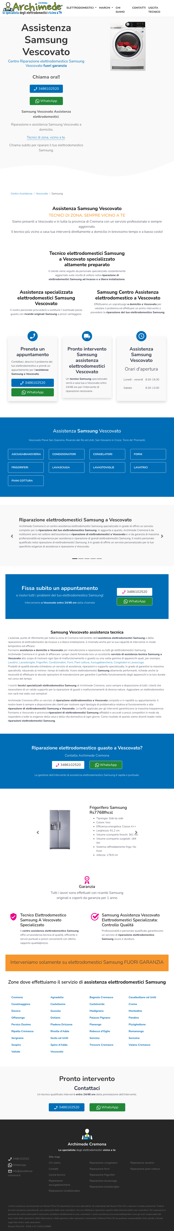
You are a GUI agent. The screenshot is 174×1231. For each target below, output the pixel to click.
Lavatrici (13, 662)
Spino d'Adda (58, 1045)
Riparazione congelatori (104, 1163)
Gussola (55, 1011)
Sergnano (17, 1038)
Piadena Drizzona (61, 1024)
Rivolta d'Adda (59, 1031)
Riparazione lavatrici (142, 1163)
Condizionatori (57, 662)
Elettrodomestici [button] (80, 8)
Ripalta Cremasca (22, 1031)
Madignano (97, 1011)
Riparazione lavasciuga (103, 1181)
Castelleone (57, 1004)
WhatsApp (46, 101)
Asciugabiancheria (101, 662)
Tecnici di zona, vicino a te (46, 137)
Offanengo (18, 1018)
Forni (70, 662)
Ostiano (55, 1018)
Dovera (15, 1011)
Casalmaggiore (20, 1004)
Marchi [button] (105, 8)
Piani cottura (81, 662)
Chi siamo (120, 10)
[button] (12, 536)
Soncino (95, 1038)
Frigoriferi (42, 662)
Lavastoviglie (27, 662)
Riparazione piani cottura (145, 1169)
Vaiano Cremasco (139, 1045)
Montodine (135, 1011)
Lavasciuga (137, 662)
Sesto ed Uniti (59, 1038)
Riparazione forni (100, 1169)
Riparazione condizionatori (64, 1191)
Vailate (15, 1052)
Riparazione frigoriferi (102, 1175)
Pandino (134, 1018)
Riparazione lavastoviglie (104, 1187)
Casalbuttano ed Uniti (142, 997)
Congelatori (121, 662)
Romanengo (136, 1031)
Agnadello (57, 997)
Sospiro (16, 1045)
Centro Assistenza (21, 193)
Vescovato (42, 193)
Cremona (17, 997)
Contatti (139, 8)
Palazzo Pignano (100, 1018)
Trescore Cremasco (101, 1045)
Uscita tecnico (154, 10)
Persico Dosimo (21, 1024)
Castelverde (97, 1004)
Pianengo (95, 1024)
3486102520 (46, 88)
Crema (133, 1004)
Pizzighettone (137, 1024)
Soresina (134, 1038)
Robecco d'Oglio (100, 1031)
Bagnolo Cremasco (101, 997)
